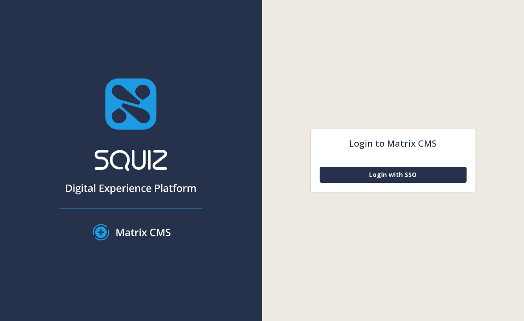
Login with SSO (393, 174)
